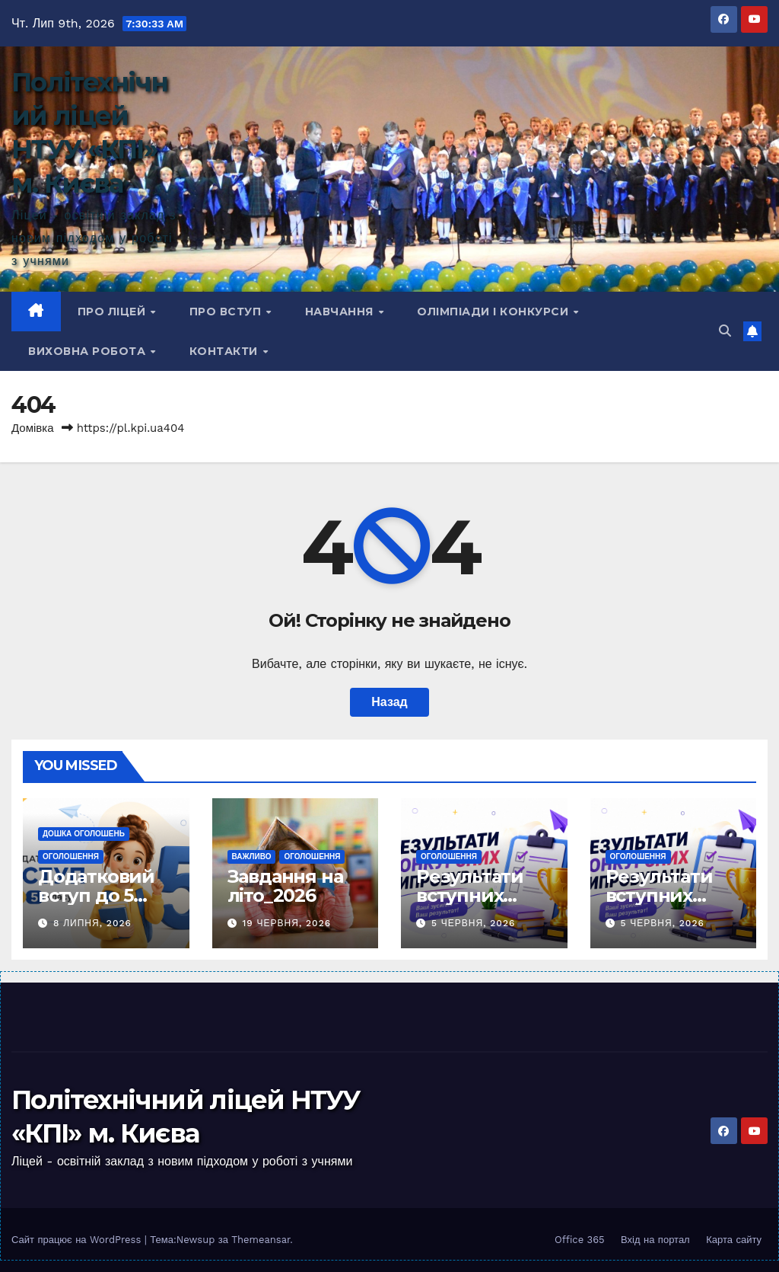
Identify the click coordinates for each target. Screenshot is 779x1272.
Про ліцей (113, 311)
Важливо (252, 856)
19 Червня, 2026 (286, 923)
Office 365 (580, 1239)
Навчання (341, 311)
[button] (725, 331)
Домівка (32, 428)
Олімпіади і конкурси (494, 311)
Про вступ (227, 311)
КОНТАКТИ (225, 351)
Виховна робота (88, 351)
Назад (389, 702)
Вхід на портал (655, 1239)
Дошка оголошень (84, 833)
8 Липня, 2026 (92, 923)
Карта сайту (734, 1239)
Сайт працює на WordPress (78, 1239)
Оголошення (71, 856)
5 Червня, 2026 (473, 923)
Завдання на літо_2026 (285, 885)
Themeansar (260, 1239)
